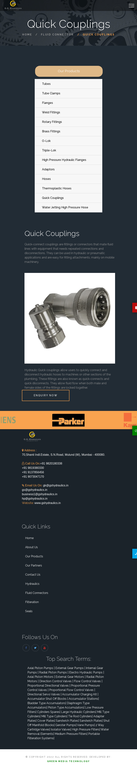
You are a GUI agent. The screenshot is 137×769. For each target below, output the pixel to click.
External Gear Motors (70, 677)
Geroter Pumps (66, 725)
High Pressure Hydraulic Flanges (64, 160)
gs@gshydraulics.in (34, 489)
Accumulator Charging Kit (80, 694)
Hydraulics (32, 583)
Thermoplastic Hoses (56, 188)
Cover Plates (46, 720)
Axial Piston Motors (41, 677)
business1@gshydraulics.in (39, 494)
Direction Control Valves (56, 681)
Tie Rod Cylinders (80, 716)
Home (27, 34)
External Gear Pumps (70, 668)
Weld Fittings (51, 112)
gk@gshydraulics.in (55, 485)
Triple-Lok (49, 150)
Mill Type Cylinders (54, 716)
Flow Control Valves (88, 681)
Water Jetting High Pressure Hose (65, 207)
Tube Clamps (51, 93)
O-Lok (46, 141)
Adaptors (48, 169)
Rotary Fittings (52, 122)
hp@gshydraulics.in (34, 498)
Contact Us (32, 574)
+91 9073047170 (33, 476)
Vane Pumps (86, 725)
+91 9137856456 (33, 472)
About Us (31, 547)
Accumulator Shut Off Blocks (47, 698)
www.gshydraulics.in (47, 503)
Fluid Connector (57, 34)
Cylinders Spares (48, 712)
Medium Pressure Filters (71, 734)
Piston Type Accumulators (66, 707)
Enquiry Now (46, 395)
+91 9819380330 (33, 467)
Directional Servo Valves (44, 694)
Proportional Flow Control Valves (72, 690)
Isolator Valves (61, 729)
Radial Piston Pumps (53, 672)
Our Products (34, 556)
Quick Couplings (53, 198)
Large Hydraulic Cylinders (78, 712)
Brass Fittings (51, 131)
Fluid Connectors (36, 593)
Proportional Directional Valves (48, 685)
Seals (29, 611)
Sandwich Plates (67, 720)
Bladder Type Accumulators (46, 703)
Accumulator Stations (84, 698)
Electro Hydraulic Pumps (86, 672)
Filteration (32, 602)
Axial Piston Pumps (41, 668)
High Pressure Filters (86, 729)
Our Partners (33, 565)
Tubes (46, 84)
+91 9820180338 (51, 463)
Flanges (47, 103)
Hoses (46, 179)
